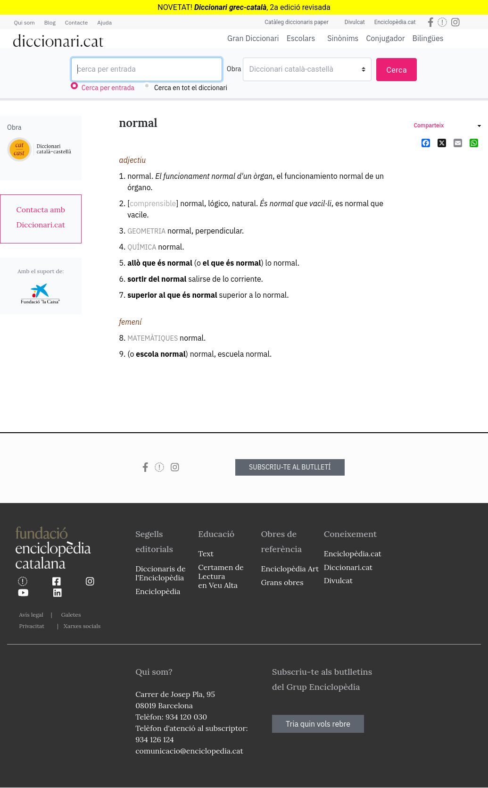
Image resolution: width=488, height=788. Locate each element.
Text (206, 553)
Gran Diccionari (253, 38)
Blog (50, 22)
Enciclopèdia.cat (395, 22)
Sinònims (342, 38)
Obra (234, 69)
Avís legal (31, 614)
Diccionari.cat (348, 567)
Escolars (301, 38)
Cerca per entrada (108, 88)
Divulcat (355, 22)
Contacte (76, 22)
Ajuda (104, 22)
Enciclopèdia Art (290, 568)
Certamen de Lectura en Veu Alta (220, 576)
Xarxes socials (82, 625)
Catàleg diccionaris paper (297, 22)
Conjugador (385, 38)
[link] (41, 217)
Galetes (71, 614)
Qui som (24, 22)
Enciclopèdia (157, 591)
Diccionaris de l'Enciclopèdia (160, 573)
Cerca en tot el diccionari (190, 88)
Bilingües (428, 38)
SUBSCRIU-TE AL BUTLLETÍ (290, 467)
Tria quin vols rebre (318, 724)
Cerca (396, 70)
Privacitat (31, 625)
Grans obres (282, 582)
